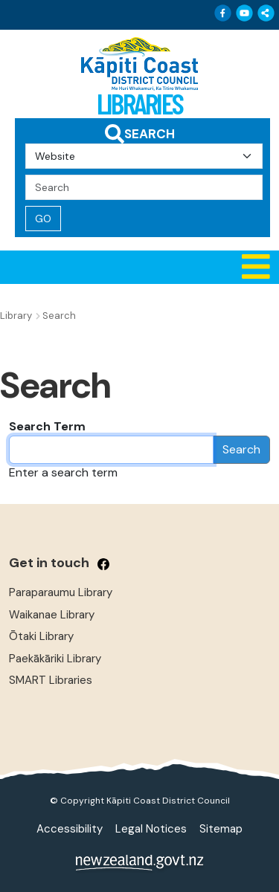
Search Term (47, 426)
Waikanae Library (51, 614)
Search (241, 449)
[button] (139, 267)
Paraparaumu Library (60, 592)
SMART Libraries (50, 680)
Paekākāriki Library (55, 658)
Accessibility (69, 828)
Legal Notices (151, 828)
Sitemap (221, 828)
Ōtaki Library (41, 636)
